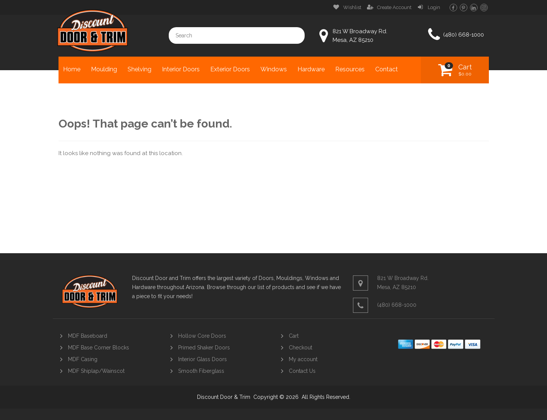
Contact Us (302, 371)
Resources (350, 69)
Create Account (394, 7)
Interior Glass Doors (202, 359)
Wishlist (352, 7)
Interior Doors (181, 69)
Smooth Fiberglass (201, 371)
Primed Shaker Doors (204, 348)
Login (434, 7)
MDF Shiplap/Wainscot (96, 371)
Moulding (104, 69)
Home (71, 69)
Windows (273, 69)
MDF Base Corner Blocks (98, 348)
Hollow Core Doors (202, 336)
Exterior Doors (230, 69)
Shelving (139, 69)
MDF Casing (82, 359)
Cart (465, 70)
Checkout (300, 348)
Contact (386, 69)
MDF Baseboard (87, 336)
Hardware (311, 69)
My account (303, 359)
